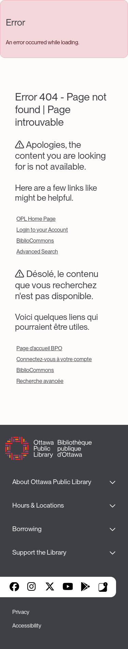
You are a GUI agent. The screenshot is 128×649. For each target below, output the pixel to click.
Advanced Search (37, 251)
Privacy (20, 612)
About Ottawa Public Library (51, 482)
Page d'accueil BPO (39, 348)
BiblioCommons (35, 240)
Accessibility (26, 625)
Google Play (85, 587)
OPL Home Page (36, 219)
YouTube (67, 587)
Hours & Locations (38, 505)
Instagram (32, 587)
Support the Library (39, 552)
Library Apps (103, 587)
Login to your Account (42, 230)
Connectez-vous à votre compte (54, 359)
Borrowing (27, 529)
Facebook (14, 587)
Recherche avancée (39, 381)
